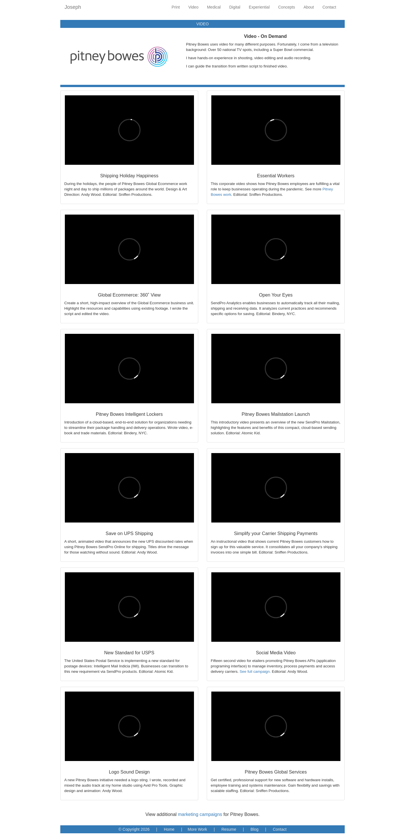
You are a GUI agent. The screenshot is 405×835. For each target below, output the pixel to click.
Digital (234, 7)
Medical (214, 7)
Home (169, 829)
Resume (228, 829)
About (308, 7)
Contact (329, 7)
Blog (255, 829)
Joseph (73, 7)
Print (175, 7)
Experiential (259, 7)
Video (193, 7)
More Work (197, 829)
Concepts (286, 7)
